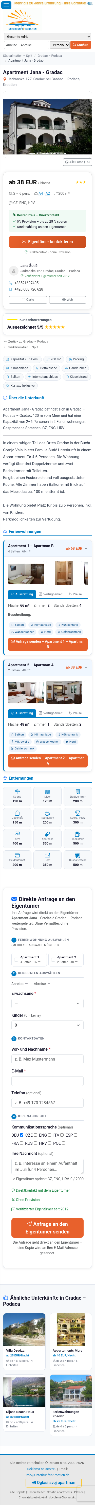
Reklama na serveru (41, 1469)
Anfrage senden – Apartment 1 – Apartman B (47, 644)
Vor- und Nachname (30, 1049)
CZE (31, 1135)
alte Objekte (18, 1492)
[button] (47, 324)
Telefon (26, 1092)
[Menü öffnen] (6, 5)
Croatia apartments (59, 1492)
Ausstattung (22, 594)
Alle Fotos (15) (77, 162)
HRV (45, 1143)
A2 (48, 193)
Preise (75, 594)
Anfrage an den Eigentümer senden (48, 1228)
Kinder (26, 1015)
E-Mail (18, 1071)
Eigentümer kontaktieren (47, 241)
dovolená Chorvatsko (62, 1497)
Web (67, 299)
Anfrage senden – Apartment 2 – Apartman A (47, 760)
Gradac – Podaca (50, 56)
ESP (71, 1135)
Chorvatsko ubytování (33, 1497)
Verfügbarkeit (50, 594)
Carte (28, 299)
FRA (17, 1143)
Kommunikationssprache (42, 1127)
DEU (17, 1135)
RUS (31, 1143)
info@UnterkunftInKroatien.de (47, 1475)
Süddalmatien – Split (17, 56)
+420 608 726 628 (26, 289)
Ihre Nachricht (32, 1153)
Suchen (80, 45)
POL (59, 1143)
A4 (41, 193)
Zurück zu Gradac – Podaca (26, 341)
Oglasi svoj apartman (53, 1482)
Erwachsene (23, 993)
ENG (45, 1135)
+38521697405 (24, 283)
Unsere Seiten (37, 1492)
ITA (58, 1135)
